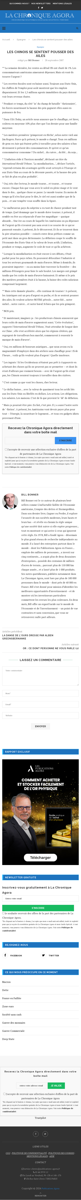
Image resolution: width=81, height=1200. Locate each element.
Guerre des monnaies (13, 1022)
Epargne (21, 39)
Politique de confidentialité (21, 467)
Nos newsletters (41, 4)
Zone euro (8, 1006)
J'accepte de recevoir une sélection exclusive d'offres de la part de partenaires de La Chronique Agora (40, 458)
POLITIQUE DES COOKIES (61, 1153)
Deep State (8, 1039)
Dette (5, 990)
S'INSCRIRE (65, 440)
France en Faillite (11, 998)
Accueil (6, 39)
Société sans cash (11, 1014)
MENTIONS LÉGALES (37, 1156)
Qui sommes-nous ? (19, 4)
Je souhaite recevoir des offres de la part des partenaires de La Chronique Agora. (40, 922)
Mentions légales (62, 4)
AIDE (51, 1156)
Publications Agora (50, 1188)
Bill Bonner (34, 60)
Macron (6, 982)
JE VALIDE (56, 1086)
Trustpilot (40, 1118)
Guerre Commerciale (13, 1031)
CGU (8, 1153)
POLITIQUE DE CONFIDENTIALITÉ (29, 1153)
